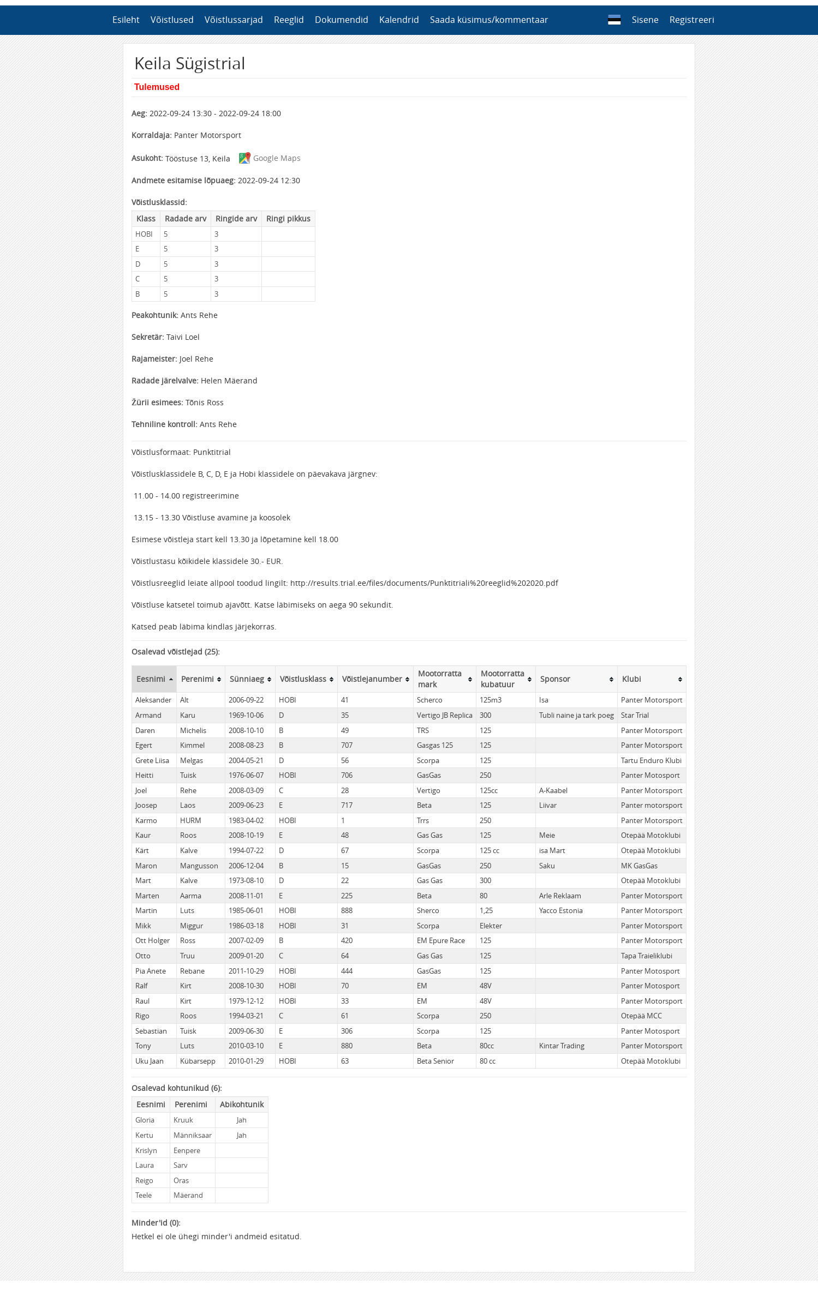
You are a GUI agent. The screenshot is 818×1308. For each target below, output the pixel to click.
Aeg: (139, 113)
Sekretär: (148, 337)
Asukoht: (147, 158)
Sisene (645, 20)
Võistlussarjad (234, 20)
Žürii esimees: (157, 402)
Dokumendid (341, 20)
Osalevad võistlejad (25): (176, 651)
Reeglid (289, 20)
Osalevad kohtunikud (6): (177, 1088)
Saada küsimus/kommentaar (489, 20)
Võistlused (172, 20)
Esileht (126, 20)
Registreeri (692, 20)
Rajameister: (154, 358)
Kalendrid (399, 20)
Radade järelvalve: (165, 380)
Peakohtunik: (155, 315)
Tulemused (157, 87)
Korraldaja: (152, 135)
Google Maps (266, 158)
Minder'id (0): (156, 1222)
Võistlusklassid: (159, 202)
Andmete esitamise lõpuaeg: (184, 180)
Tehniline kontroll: (165, 424)
